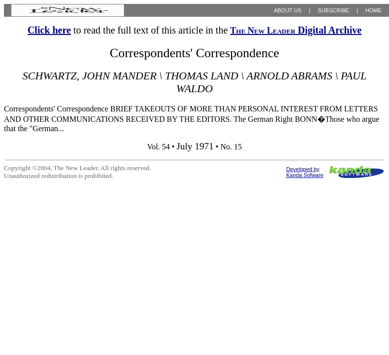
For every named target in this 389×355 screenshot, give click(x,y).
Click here (49, 30)
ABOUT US (288, 10)
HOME (373, 10)
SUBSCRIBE (334, 10)
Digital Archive (295, 30)
